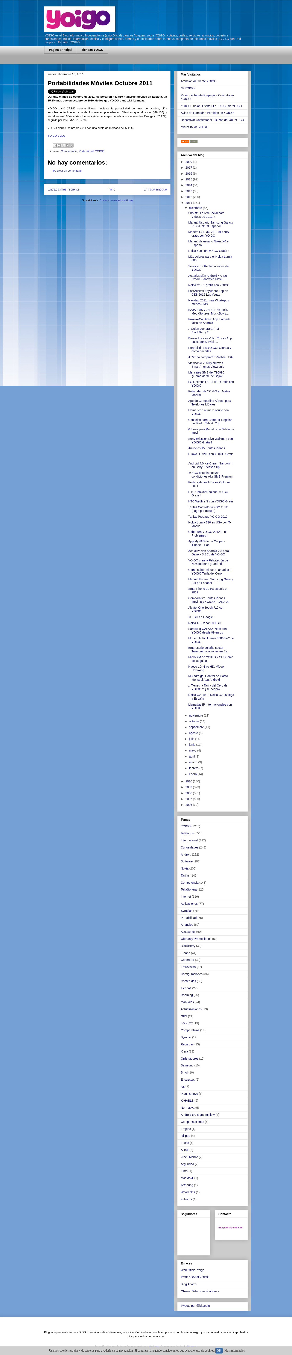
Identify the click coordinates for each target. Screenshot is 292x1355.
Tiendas (186, 988)
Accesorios (188, 931)
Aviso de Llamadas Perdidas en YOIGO (207, 113)
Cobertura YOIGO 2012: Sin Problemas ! (207, 533)
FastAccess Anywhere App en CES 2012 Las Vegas (208, 292)
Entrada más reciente (63, 189)
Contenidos (188, 981)
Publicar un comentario (67, 170)
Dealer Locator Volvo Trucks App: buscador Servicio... (210, 340)
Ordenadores (189, 1058)
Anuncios (187, 924)
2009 (189, 787)
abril (192, 756)
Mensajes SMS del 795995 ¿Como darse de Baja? (206, 374)
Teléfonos (187, 833)
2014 (189, 185)
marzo (193, 762)
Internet (186, 896)
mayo (193, 750)
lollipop (185, 1135)
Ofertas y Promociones (196, 939)
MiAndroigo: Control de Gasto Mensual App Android (208, 677)
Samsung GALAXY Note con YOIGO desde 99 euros (207, 630)
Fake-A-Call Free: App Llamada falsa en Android (209, 321)
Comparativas (190, 1030)
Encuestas (188, 1079)
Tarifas (185, 875)
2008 (189, 793)
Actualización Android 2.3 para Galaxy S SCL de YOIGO (208, 552)
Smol (184, 1072)
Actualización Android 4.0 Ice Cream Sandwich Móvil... (207, 277)
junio (192, 744)
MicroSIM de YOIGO (194, 127)
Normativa (188, 1107)
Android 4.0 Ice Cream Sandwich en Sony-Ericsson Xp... (210, 465)
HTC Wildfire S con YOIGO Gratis (210, 501)
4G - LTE (187, 1023)
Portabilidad (86, 151)
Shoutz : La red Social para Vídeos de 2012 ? (206, 214)
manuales (187, 1002)
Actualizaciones (191, 1009)
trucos (185, 1143)
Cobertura (187, 960)
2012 (189, 197)
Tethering (187, 1185)
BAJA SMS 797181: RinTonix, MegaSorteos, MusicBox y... (208, 311)
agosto (194, 733)
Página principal (60, 49)
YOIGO (99, 151)
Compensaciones (192, 1122)
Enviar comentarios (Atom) (116, 200)
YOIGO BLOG (56, 135)
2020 (189, 161)
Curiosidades (189, 847)
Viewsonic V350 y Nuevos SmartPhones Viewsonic (206, 364)
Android (186, 854)
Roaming (187, 995)
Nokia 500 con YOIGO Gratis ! (208, 251)
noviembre (196, 715)
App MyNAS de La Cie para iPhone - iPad (206, 543)
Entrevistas (188, 967)
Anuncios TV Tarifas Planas (206, 448)
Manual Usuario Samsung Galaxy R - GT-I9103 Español (210, 224)
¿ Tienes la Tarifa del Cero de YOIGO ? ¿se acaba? (208, 687)
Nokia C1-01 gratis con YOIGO (209, 285)
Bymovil (186, 1037)
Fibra (184, 1171)
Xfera (184, 1051)
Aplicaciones (189, 903)
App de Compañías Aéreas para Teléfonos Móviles (209, 402)
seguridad (187, 1164)
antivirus (186, 1199)
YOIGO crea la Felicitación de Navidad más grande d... (208, 562)
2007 (189, 799)
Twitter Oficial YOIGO (195, 1277)
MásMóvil (187, 1178)
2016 (189, 173)
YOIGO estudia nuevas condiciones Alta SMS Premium (210, 474)
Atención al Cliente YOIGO (198, 81)
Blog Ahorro (188, 1284)
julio (192, 739)
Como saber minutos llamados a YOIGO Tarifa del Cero (209, 571)
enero (193, 774)
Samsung (187, 1065)
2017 (189, 167)
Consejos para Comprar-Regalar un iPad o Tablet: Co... (210, 421)
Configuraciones (191, 974)
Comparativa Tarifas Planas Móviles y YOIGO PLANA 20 (208, 599)
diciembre (196, 208)
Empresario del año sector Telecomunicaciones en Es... (209, 649)
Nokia (185, 868)
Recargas (187, 1044)
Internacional (189, 840)
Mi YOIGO (188, 88)
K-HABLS (187, 1100)
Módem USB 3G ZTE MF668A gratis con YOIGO (208, 233)
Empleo (186, 1129)
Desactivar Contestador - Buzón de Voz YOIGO (212, 120)
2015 (189, 179)
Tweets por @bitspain (195, 1305)
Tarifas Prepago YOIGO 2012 (208, 516)
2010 (189, 781)
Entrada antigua (155, 189)
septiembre (197, 727)
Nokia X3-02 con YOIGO (204, 623)
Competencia (69, 151)
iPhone (185, 953)
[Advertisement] (94, 61)
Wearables (188, 1192)
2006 (189, 804)
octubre (194, 721)
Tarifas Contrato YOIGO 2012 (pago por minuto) (208, 509)
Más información (235, 1350)
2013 (189, 191)
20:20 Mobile (189, 1157)
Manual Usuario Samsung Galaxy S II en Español (210, 581)
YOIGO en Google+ (201, 617)
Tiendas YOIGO (92, 49)
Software (187, 861)
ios (183, 1086)
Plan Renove (189, 1093)
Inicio (111, 189)
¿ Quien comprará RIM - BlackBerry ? (204, 330)
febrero (194, 768)
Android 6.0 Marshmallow (198, 1114)
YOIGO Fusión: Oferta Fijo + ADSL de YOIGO (211, 106)
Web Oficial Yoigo (192, 1270)
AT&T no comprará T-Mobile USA (210, 357)
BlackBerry (188, 946)
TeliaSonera (189, 889)
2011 (189, 202)
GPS (184, 1016)
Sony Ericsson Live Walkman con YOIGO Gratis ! (210, 440)
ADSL (185, 1150)
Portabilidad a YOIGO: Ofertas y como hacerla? (209, 349)
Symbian (186, 910)
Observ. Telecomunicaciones (200, 1291)
